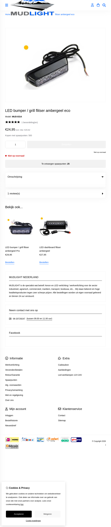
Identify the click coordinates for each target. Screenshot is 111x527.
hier (22, 504)
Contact (61, 409)
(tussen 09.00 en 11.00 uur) (39, 312)
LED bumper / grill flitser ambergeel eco (56, 14)
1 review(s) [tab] (55, 187)
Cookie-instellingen (33, 521)
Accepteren (19, 514)
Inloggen (9, 409)
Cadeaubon (63, 359)
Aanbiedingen (64, 364)
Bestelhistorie (11, 414)
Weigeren (47, 514)
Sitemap (62, 414)
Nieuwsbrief (10, 419)
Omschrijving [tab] (55, 176)
